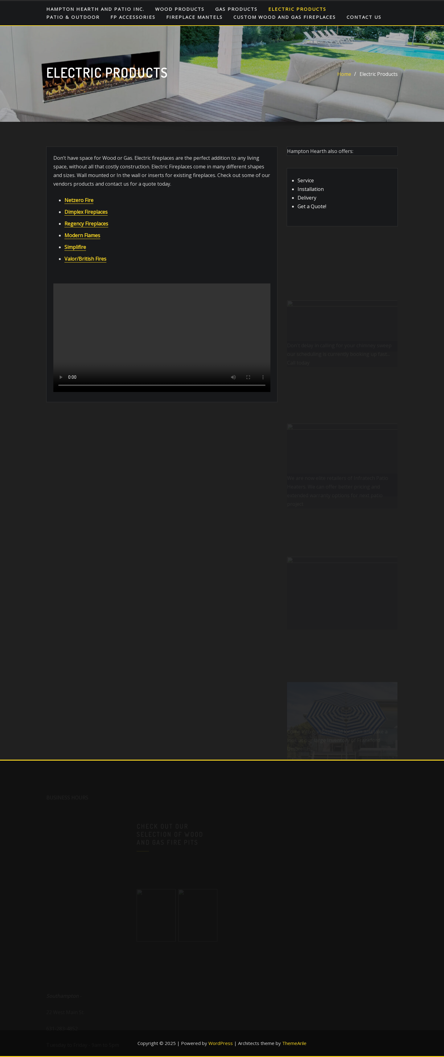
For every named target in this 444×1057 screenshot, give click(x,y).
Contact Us (364, 17)
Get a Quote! (312, 206)
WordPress (220, 1043)
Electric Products (297, 9)
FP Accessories (132, 17)
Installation (311, 189)
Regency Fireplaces (86, 223)
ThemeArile (294, 1043)
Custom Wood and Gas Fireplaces (284, 17)
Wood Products (179, 9)
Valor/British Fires (85, 258)
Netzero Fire (78, 200)
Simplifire (75, 247)
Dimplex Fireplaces (86, 212)
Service (306, 180)
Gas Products (236, 9)
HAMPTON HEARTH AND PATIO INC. (95, 9)
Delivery (307, 197)
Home (344, 74)
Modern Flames (82, 235)
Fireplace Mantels (194, 17)
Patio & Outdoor (73, 17)
